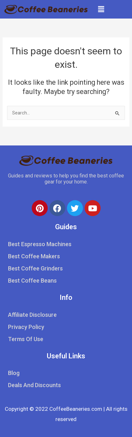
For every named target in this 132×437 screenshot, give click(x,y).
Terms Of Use (25, 339)
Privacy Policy (26, 327)
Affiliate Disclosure (32, 314)
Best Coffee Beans (32, 280)
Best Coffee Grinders (35, 268)
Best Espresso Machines (39, 244)
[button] (100, 9)
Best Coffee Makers (34, 256)
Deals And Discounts (34, 385)
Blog (14, 373)
